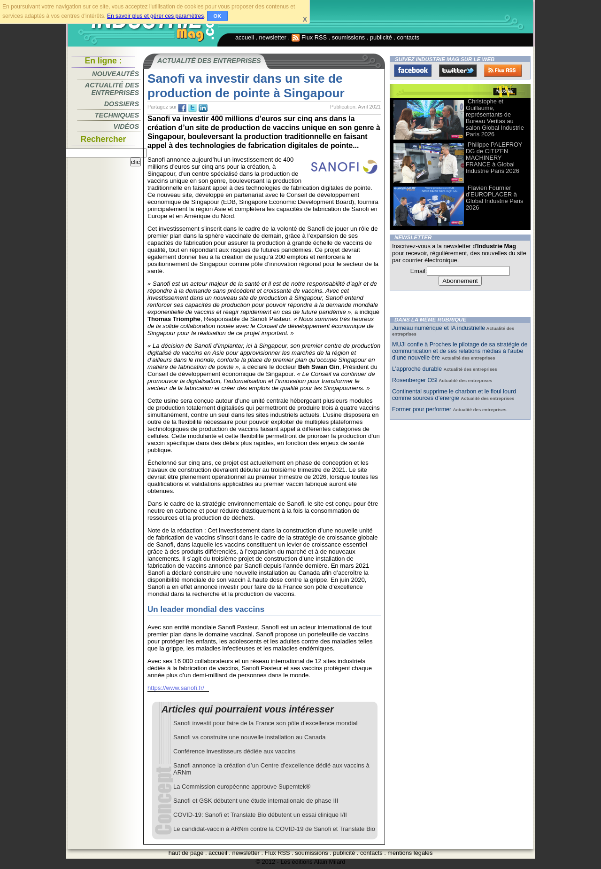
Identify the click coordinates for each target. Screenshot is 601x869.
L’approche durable (418, 369)
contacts (408, 37)
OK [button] (218, 16)
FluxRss (503, 70)
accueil (244, 37)
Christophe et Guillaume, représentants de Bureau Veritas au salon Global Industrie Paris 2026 (495, 118)
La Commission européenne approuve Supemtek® (241, 786)
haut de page (186, 852)
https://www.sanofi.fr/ (175, 687)
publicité (381, 37)
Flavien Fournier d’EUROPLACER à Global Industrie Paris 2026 (494, 197)
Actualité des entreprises (112, 88)
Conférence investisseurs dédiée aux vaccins (234, 751)
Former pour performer (422, 409)
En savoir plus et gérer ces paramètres (155, 16)
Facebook (412, 70)
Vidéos (126, 126)
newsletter (272, 37)
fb (182, 108)
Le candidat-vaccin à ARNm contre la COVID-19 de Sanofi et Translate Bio (274, 828)
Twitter (458, 70)
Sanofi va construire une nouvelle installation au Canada (249, 737)
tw (192, 108)
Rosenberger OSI (415, 380)
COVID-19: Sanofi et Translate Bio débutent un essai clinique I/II (260, 814)
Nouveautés (115, 74)
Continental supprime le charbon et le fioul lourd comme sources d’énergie (454, 394)
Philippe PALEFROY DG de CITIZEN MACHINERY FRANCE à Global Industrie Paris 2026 (494, 157)
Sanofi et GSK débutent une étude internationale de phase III (255, 800)
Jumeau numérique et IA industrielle (438, 328)
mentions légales (409, 852)
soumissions (348, 37)
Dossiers (121, 104)
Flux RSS (309, 37)
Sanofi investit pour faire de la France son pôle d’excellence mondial (265, 723)
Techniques (117, 115)
